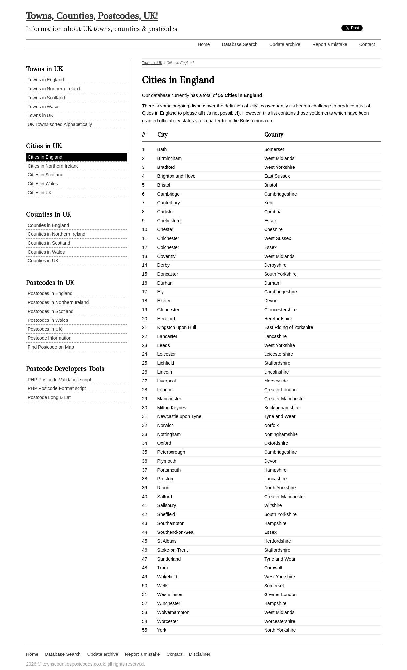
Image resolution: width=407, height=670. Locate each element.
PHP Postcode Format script (57, 388)
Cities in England (45, 157)
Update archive (284, 44)
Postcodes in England (50, 293)
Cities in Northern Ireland (53, 165)
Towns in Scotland (46, 97)
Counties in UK (43, 260)
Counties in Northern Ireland (56, 234)
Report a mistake (329, 44)
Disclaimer (199, 654)
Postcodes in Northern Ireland (58, 302)
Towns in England (46, 79)
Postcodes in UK (45, 329)
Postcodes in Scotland (51, 311)
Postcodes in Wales (48, 320)
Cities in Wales (43, 183)
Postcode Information (49, 338)
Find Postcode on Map (51, 347)
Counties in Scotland (49, 243)
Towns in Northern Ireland (54, 88)
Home (204, 44)
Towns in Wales (44, 106)
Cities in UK (40, 192)
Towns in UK (40, 115)
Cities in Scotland (45, 174)
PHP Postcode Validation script (59, 379)
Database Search (240, 44)
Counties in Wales (46, 252)
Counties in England (48, 225)
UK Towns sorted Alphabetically (60, 124)
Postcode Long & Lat (49, 397)
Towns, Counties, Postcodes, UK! (92, 15)
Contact (367, 44)
